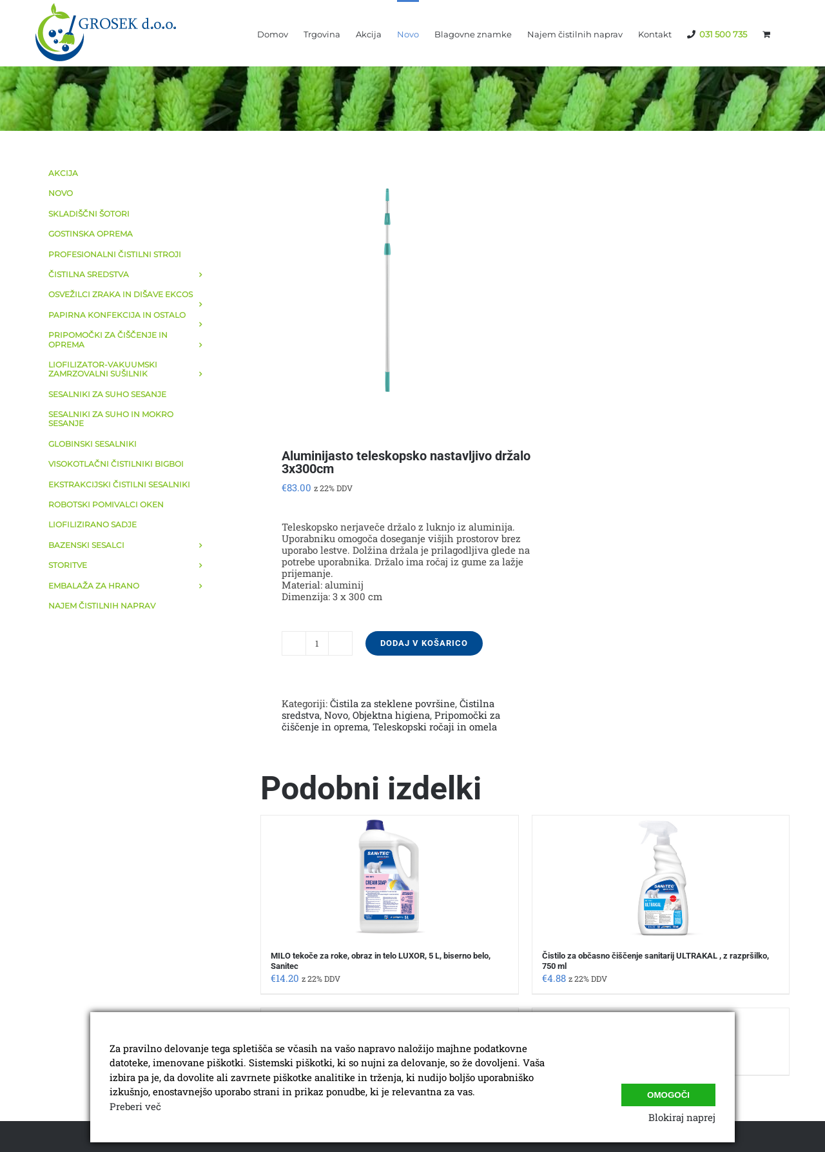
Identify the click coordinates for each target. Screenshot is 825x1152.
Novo (336, 714)
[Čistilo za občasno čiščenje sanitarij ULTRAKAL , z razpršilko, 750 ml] (660, 876)
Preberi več (135, 1106)
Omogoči (668, 1090)
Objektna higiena (391, 714)
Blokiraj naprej (681, 1117)
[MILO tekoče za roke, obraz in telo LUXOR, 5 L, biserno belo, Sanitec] (389, 876)
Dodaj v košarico (424, 643)
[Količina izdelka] (317, 643)
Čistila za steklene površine (392, 703)
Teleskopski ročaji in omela (435, 726)
